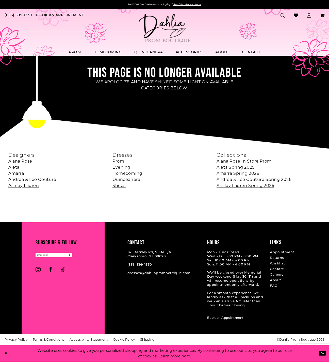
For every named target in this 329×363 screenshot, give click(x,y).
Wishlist (277, 264)
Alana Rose (20, 162)
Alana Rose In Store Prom (244, 162)
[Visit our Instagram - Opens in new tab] (38, 273)
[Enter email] (63, 257)
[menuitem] (18, 16)
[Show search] (282, 16)
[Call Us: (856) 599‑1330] (18, 16)
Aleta (14, 168)
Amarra (16, 174)
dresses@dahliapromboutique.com (159, 274)
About (275, 281)
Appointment (282, 253)
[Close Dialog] (7, 354)
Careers (276, 276)
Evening (121, 168)
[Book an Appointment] (60, 16)
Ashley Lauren (23, 186)
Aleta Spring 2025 (236, 168)
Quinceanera (126, 180)
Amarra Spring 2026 (238, 174)
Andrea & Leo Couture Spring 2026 (254, 180)
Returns (277, 259)
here (186, 357)
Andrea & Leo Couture (32, 180)
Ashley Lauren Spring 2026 (245, 186)
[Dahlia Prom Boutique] (164, 29)
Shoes (119, 186)
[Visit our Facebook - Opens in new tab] (50, 273)
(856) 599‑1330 (139, 266)
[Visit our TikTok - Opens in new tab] (63, 273)
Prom (118, 162)
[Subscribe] (88, 257)
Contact (277, 270)
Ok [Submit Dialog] (320, 355)
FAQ (273, 287)
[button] (309, 16)
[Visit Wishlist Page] (296, 16)
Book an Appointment (225, 319)
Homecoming (127, 174)
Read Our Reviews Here (199, 5)
